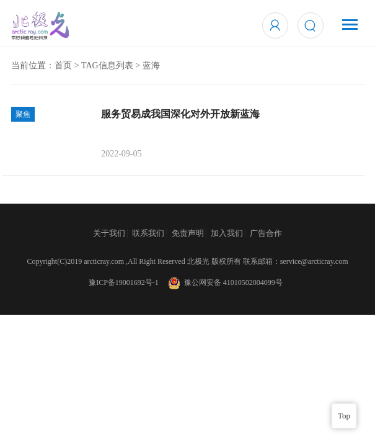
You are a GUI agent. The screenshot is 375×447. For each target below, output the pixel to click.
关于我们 (109, 233)
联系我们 (148, 233)
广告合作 (266, 233)
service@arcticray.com (314, 261)
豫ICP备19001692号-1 (124, 282)
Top (344, 415)
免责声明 (188, 233)
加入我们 (227, 233)
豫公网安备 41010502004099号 (224, 282)
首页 (63, 65)
